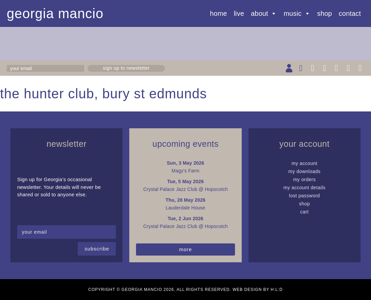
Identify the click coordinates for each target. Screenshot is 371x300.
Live (239, 13)
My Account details (304, 187)
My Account (304, 163)
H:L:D (277, 289)
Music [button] (297, 13)
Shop (324, 13)
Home (218, 13)
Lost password (304, 195)
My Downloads (305, 171)
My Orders (304, 179)
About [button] (264, 13)
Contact (350, 13)
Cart (304, 211)
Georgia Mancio (55, 13)
